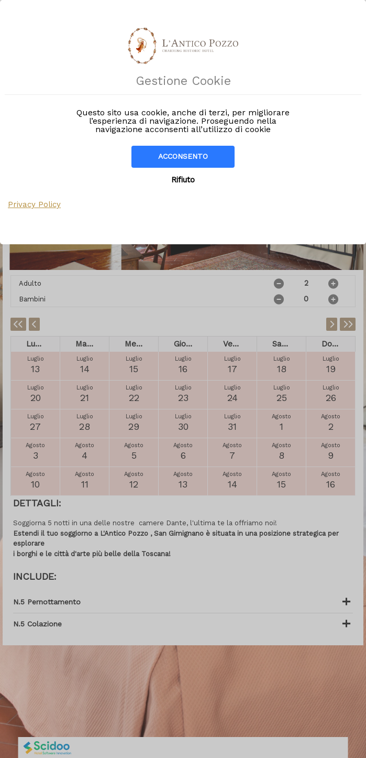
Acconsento (183, 156)
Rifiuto (183, 180)
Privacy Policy (34, 204)
